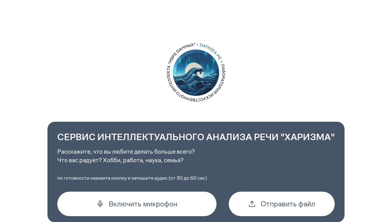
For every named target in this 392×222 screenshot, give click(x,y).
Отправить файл (281, 204)
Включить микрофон (137, 204)
